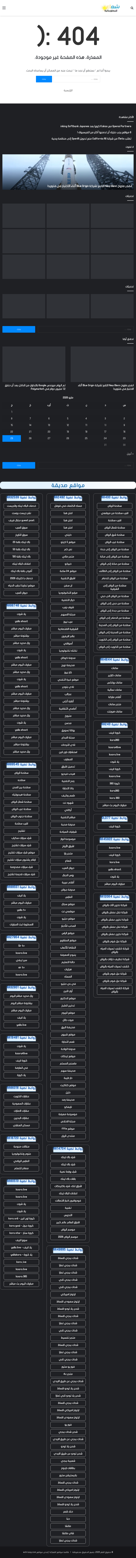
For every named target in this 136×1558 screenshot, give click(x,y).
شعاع (68, 861)
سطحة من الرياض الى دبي (115, 596)
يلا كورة (21, 1075)
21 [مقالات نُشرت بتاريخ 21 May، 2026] (30, 431)
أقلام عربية (68, 882)
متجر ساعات (114, 704)
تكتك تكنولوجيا (68, 651)
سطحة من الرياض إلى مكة (114, 556)
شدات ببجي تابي (68, 1280)
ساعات (114, 668)
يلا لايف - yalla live (21, 1247)
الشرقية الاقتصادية (68, 629)
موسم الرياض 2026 (68, 1237)
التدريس (68, 1215)
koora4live (115, 747)
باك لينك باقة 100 (21, 556)
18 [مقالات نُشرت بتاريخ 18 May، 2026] (86, 431)
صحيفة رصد (68, 1100)
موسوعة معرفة (68, 1114)
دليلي (68, 535)
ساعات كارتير (114, 675)
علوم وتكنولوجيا (21, 1154)
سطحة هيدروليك (21, 794)
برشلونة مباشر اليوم (21, 1003)
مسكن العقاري (21, 1125)
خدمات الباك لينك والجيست (21, 506)
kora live (114, 862)
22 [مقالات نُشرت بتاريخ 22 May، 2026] (11, 431)
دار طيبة (68, 1078)
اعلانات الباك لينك (68, 1193)
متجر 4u (68, 1374)
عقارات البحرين (21, 1118)
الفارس (68, 897)
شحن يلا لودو (68, 1446)
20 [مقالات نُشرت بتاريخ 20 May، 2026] (49, 431)
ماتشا (68, 1526)
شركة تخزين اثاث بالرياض (114, 905)
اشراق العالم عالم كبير (68, 1222)
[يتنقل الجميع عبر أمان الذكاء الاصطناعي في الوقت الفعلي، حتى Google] (68, 241)
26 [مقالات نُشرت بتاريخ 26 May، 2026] (67, 438)
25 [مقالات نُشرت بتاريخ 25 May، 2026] (86, 438)
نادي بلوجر (68, 687)
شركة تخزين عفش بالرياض (114, 919)
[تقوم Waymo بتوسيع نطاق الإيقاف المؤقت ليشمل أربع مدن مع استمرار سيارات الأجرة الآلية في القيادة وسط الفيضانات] (68, 267)
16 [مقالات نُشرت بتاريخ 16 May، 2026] (124, 431)
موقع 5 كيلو (68, 542)
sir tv (21, 967)
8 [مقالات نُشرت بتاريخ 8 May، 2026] (11, 418)
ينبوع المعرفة (68, 955)
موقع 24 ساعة (68, 571)
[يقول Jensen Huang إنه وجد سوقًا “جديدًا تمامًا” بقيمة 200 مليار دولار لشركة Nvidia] (23, 267)
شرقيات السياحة (68, 832)
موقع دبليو (68, 918)
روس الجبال (68, 875)
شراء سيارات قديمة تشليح (21, 874)
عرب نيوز (68, 622)
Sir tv (21, 946)
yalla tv (21, 910)
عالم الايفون (68, 636)
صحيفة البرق (68, 1027)
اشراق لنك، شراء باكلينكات (68, 1186)
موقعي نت (68, 911)
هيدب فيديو (68, 774)
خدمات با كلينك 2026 (21, 578)
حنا (68, 1519)
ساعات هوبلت (114, 711)
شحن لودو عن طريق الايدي (68, 1453)
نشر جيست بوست (21, 513)
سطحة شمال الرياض (114, 527)
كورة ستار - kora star (21, 1233)
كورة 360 (115, 783)
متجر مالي (68, 556)
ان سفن (68, 585)
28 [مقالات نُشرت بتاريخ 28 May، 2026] (30, 438)
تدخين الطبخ (68, 1005)
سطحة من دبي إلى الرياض (114, 603)
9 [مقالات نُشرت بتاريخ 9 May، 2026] (124, 425)
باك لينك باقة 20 (21, 542)
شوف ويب (68, 607)
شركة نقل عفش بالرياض (114, 912)
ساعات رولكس (114, 682)
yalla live (21, 1025)
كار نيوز (68, 672)
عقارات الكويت (21, 1096)
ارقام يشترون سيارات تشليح (21, 860)
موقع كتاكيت (68, 1085)
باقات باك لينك (68, 1179)
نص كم (68, 549)
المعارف (68, 759)
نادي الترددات (68, 745)
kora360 (114, 740)
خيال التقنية (68, 600)
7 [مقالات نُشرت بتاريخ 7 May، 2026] (30, 418)
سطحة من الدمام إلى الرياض (114, 618)
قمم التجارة (68, 1042)
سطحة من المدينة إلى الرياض (114, 632)
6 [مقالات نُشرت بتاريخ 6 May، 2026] (49, 418)
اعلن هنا (68, 513)
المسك (68, 976)
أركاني (68, 810)
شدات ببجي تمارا (68, 1265)
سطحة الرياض (115, 506)
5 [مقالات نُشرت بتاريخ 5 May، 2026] (67, 418)
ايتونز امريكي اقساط (68, 1410)
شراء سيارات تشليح (21, 845)
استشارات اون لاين (68, 752)
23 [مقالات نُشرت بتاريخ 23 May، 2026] (124, 438)
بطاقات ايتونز (68, 1468)
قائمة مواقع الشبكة (59, 1552)
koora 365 (21, 1276)
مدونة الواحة (68, 1049)
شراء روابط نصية (68, 1171)
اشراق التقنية (68, 578)
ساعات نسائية (114, 690)
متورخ (68, 716)
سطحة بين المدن (21, 787)
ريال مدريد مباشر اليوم (21, 996)
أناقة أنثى (68, 701)
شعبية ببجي (68, 1461)
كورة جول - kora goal (21, 1226)
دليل (68, 1092)
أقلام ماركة (114, 697)
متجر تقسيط (68, 1338)
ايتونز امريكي (68, 1294)
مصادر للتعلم (21, 1168)
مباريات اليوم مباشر (115, 884)
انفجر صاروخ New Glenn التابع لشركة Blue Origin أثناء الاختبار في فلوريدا (89, 186)
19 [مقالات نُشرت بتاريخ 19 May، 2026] (68, 431)
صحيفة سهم (68, 1071)
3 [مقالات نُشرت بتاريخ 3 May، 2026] (105, 418)
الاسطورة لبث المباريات (21, 924)
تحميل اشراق (68, 766)
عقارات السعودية (21, 1103)
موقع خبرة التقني (68, 679)
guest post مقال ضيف (21, 520)
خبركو (68, 564)
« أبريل (130, 454)
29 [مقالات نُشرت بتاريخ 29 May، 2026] (11, 438)
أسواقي (68, 643)
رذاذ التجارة (68, 788)
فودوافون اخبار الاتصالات (68, 1200)
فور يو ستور (68, 1367)
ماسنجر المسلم (68, 1063)
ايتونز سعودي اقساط (68, 1301)
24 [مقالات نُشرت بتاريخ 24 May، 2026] (105, 438)
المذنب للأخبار (68, 926)
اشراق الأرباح (68, 846)
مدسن (68, 723)
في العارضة (21, 1068)
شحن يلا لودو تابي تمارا (68, 1395)
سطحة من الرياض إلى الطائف (114, 571)
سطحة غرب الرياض (114, 542)
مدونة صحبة (68, 824)
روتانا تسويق (68, 730)
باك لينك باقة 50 (21, 549)
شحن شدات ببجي (68, 1432)
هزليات (68, 969)
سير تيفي (21, 960)
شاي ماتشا (68, 1533)
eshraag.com (29, 1552)
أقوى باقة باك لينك (21, 571)
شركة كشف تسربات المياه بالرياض (114, 950)
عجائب (68, 694)
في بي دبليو (68, 984)
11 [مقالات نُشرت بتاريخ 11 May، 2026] (86, 425)
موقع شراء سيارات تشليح (21, 852)
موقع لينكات (68, 1056)
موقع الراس (68, 933)
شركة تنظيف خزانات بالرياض (114, 959)
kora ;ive (21, 1262)
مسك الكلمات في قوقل (68, 506)
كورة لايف (114, 733)
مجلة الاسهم (68, 614)
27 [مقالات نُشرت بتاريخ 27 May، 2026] (49, 438)
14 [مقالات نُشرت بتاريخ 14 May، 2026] (30, 425)
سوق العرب (21, 527)
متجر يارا (68, 853)
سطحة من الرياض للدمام (115, 578)
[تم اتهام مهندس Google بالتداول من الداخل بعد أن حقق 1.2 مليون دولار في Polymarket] (68, 216)
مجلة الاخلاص (68, 1121)
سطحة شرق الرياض (114, 535)
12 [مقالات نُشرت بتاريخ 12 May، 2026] (68, 425)
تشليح (21, 831)
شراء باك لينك (68, 1157)
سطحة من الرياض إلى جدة (114, 549)
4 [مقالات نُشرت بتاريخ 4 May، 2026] (86, 418)
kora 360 (114, 798)
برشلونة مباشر (21, 636)
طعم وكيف (68, 795)
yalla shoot (114, 869)
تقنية (68, 1208)
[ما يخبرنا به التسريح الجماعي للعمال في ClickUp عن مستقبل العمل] (112, 241)
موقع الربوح (68, 1013)
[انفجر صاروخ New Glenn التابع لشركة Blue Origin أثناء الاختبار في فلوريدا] (112, 216)
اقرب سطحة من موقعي (114, 513)
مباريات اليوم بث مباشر (115, 805)
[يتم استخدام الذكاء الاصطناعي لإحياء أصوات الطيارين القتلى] (112, 267)
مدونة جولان (68, 890)
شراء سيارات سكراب (21, 838)
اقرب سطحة (114, 520)
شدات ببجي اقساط (68, 1258)
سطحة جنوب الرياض (21, 816)
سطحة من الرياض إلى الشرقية (114, 587)
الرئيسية (68, 90)
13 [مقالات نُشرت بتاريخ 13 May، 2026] (49, 425)
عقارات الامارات (21, 1111)
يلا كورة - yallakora (21, 1255)
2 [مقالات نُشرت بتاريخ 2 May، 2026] (124, 418)
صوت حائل (68, 1020)
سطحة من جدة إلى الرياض (114, 610)
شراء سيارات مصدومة (21, 867)
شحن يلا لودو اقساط (68, 1309)
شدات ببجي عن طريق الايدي (68, 1381)
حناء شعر (68, 1511)
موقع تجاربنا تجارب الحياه (21, 585)
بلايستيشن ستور (68, 1475)
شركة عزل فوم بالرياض (115, 941)
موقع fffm (68, 1129)
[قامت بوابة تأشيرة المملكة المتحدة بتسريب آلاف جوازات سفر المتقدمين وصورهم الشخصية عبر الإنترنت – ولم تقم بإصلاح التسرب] (23, 216)
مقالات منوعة (21, 1146)
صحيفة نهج (68, 665)
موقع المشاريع (68, 940)
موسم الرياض (68, 1229)
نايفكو (68, 1107)
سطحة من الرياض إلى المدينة (114, 625)
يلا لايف (21, 895)
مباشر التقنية (68, 817)
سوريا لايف (21, 1240)
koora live (114, 754)
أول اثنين (68, 991)
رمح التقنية (68, 781)
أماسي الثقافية (68, 708)
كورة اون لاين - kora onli (21, 1218)
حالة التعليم (68, 962)
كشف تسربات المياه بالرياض (114, 966)
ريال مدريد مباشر (21, 643)
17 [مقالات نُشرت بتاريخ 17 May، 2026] (105, 431)
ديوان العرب (68, 868)
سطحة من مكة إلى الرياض (114, 564)
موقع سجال (68, 904)
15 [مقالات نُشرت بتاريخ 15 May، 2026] (12, 425)
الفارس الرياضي (21, 1161)
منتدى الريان (68, 1136)
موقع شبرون (68, 1034)
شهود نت (68, 803)
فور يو (68, 1424)
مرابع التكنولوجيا (68, 593)
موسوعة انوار (68, 839)
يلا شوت (114, 762)
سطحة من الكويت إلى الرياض (114, 647)
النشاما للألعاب (68, 947)
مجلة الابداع (68, 737)
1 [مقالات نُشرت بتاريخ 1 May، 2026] (11, 412)
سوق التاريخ (21, 535)
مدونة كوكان (68, 658)
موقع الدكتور (68, 998)
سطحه (21, 780)
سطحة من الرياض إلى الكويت (114, 639)
